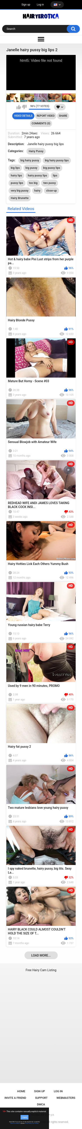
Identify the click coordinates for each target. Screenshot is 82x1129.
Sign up (25, 4)
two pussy (49, 183)
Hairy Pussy (36, 151)
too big (33, 183)
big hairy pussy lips (57, 160)
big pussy (31, 167)
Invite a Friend (15, 1097)
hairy (37, 190)
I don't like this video (24, 107)
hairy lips (16, 175)
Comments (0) (41, 123)
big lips (15, 167)
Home (21, 1091)
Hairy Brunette (19, 198)
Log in (40, 4)
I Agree (24, 1117)
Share (63, 115)
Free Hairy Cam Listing (41, 970)
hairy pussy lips (37, 175)
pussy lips (17, 183)
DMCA (41, 1104)
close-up (51, 190)
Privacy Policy (28, 1123)
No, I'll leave (35, 1123)
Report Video (45, 115)
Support (41, 1097)
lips (55, 175)
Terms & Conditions (15, 1123)
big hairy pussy (30, 160)
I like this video (18, 107)
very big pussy (19, 190)
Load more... (41, 955)
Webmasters (65, 1097)
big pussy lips (51, 167)
